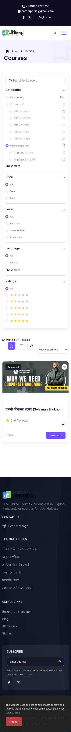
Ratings (10, 281)
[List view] (21, 346)
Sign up (7, 633)
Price (9, 177)
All (11, 184)
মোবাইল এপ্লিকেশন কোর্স (17, 588)
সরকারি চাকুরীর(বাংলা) (24, 152)
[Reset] (31, 346)
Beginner (15, 223)
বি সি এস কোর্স (16, 104)
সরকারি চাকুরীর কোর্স (19, 146)
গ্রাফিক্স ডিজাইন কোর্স (15, 564)
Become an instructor (16, 612)
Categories (13, 90)
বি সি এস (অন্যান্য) (22, 138)
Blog (5, 619)
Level (9, 209)
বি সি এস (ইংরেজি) (22, 118)
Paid (12, 198)
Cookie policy (13, 712)
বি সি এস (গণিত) (21, 125)
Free (12, 191)
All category (17, 97)
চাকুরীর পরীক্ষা (11, 557)
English (14, 262)
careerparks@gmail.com (35, 11)
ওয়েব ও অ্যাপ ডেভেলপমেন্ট (19, 549)
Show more (12, 165)
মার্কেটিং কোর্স (10, 580)
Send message (15, 526)
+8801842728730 (35, 6)
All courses (9, 626)
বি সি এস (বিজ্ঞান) (22, 131)
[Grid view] (11, 346)
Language (12, 248)
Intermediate (17, 230)
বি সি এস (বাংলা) (21, 111)
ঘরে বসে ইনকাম (12, 572)
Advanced (16, 237)
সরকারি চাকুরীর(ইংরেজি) (25, 159)
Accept (13, 721)
